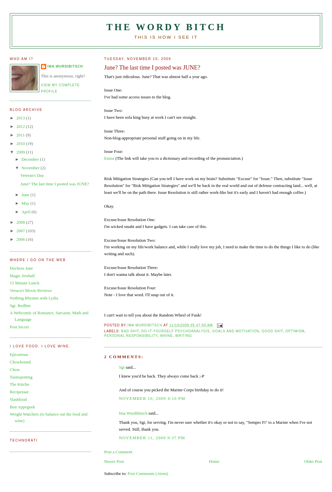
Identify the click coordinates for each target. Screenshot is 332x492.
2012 (21, 126)
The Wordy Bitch (166, 27)
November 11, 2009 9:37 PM (152, 437)
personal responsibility (131, 336)
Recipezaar (19, 391)
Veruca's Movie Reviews (31, 290)
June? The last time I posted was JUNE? (54, 183)
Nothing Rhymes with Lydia (34, 298)
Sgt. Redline (20, 305)
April (27, 211)
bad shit (130, 331)
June (26, 194)
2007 (21, 230)
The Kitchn (19, 384)
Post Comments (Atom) (147, 473)
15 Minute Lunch (24, 282)
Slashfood (18, 399)
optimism (294, 331)
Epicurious (19, 354)
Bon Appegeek (22, 406)
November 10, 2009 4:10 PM (152, 398)
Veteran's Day (32, 175)
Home (214, 461)
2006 (21, 239)
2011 (21, 135)
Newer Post (114, 461)
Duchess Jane (21, 268)
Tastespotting (21, 377)
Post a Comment (118, 451)
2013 (21, 117)
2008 (21, 222)
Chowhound (20, 361)
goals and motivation (235, 331)
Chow (15, 369)
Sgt (122, 367)
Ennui (109, 158)
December (31, 159)
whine (166, 336)
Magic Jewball (22, 275)
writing (183, 336)
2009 (21, 152)
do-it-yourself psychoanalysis (175, 331)
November (31, 167)
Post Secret (19, 326)
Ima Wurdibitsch (133, 413)
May (26, 203)
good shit (272, 331)
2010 (21, 143)
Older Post (313, 461)
